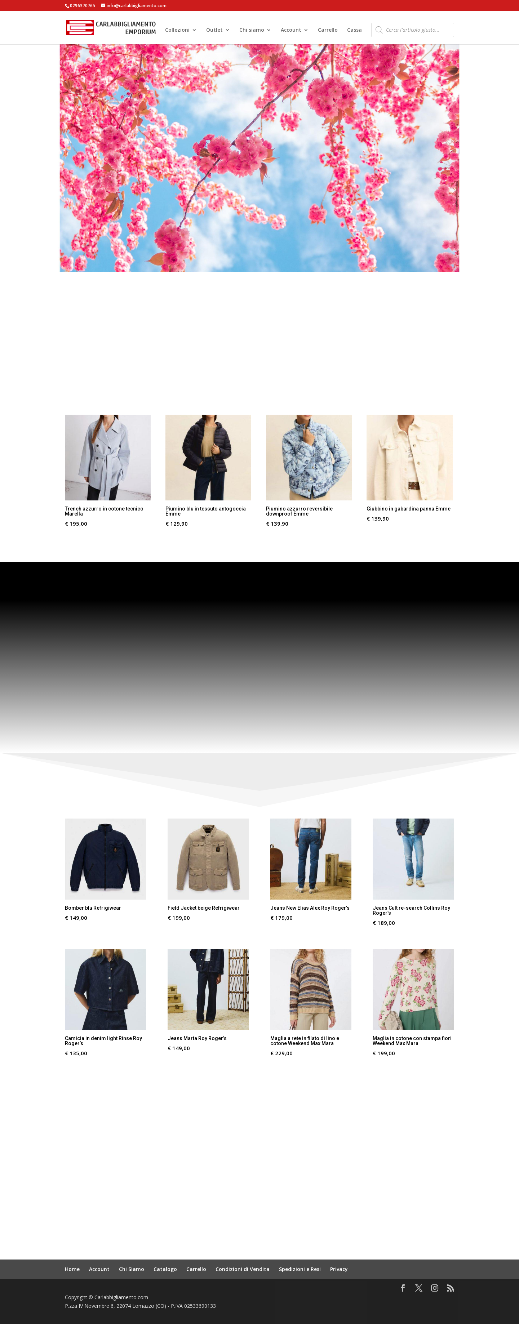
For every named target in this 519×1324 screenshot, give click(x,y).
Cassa (354, 31)
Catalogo (165, 1269)
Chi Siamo (131, 1269)
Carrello (328, 31)
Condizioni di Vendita (243, 1269)
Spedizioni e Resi (300, 1269)
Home (72, 1269)
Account (291, 31)
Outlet (214, 31)
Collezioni (177, 31)
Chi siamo (251, 31)
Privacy (339, 1269)
